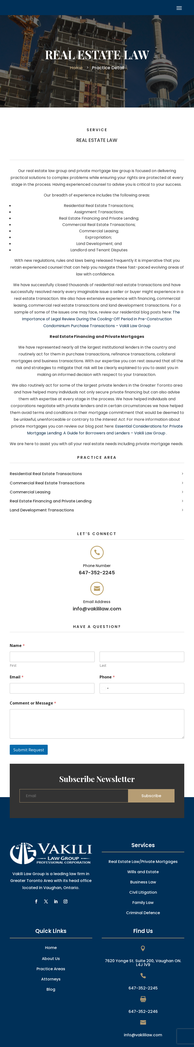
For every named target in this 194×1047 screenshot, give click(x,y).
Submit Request (28, 750)
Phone (107, 677)
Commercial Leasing (30, 492)
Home (77, 68)
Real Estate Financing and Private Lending (51, 501)
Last (102, 665)
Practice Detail (107, 68)
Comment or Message (33, 703)
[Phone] (142, 688)
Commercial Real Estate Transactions (47, 483)
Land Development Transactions (42, 510)
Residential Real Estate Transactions (46, 474)
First (13, 665)
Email (17, 677)
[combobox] (105, 688)
